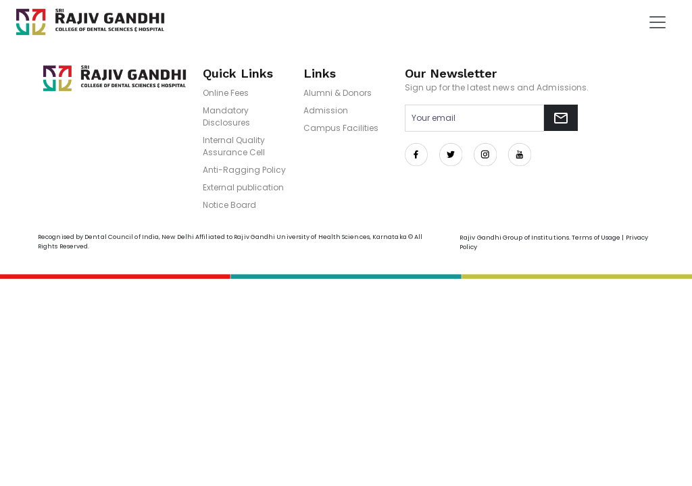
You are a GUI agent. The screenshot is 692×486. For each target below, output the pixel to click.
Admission (325, 110)
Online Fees (226, 93)
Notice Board (229, 205)
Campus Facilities (340, 128)
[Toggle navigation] (657, 22)
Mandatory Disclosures (226, 116)
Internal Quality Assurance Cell (234, 146)
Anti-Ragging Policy (244, 170)
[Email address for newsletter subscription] (474, 118)
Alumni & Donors (337, 93)
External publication (243, 187)
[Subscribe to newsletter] (561, 118)
